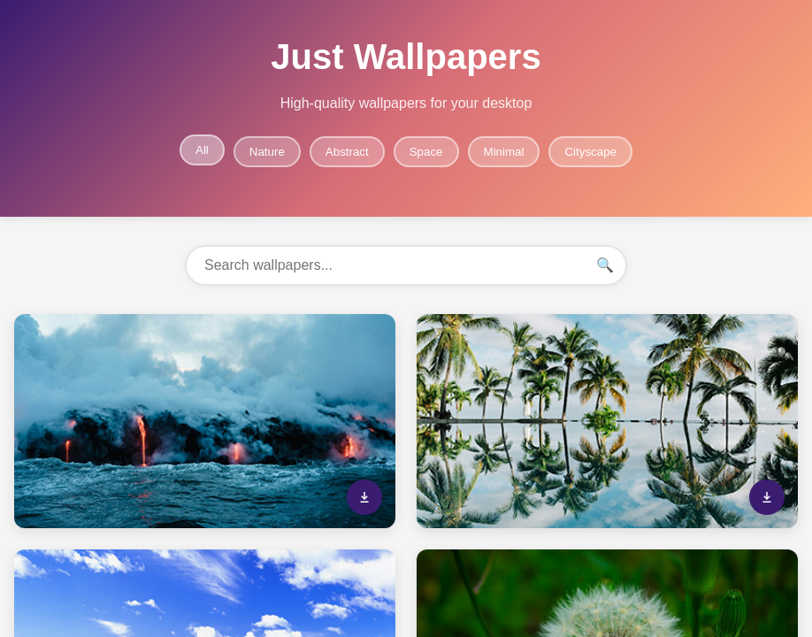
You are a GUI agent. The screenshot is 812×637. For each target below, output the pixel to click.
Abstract (347, 151)
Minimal (504, 151)
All (202, 150)
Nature (267, 151)
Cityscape (590, 151)
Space (426, 151)
